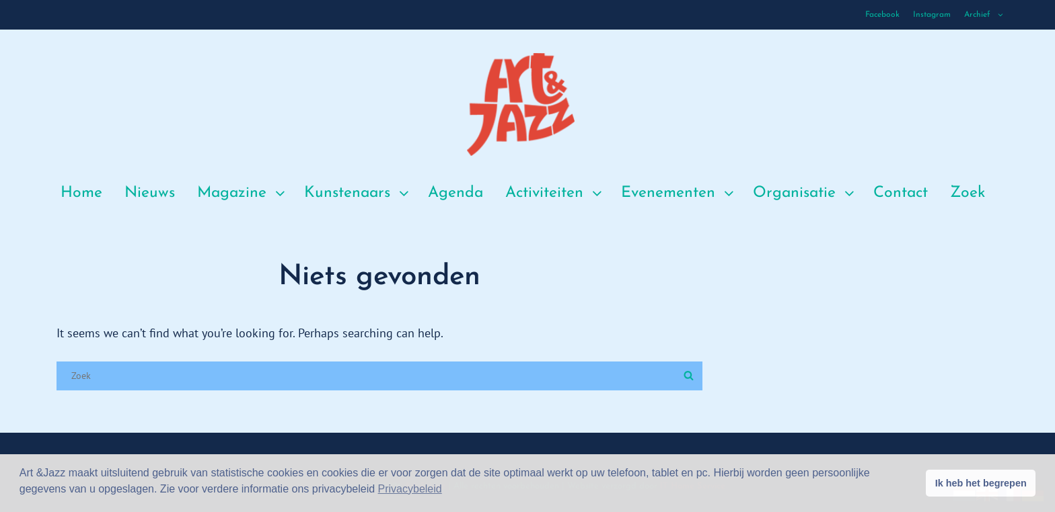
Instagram (932, 15)
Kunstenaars (358, 193)
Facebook (882, 15)
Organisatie (805, 193)
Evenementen (679, 193)
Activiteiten (555, 193)
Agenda (455, 193)
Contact (900, 193)
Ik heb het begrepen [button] (981, 483)
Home (81, 193)
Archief (984, 15)
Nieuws (149, 193)
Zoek (967, 193)
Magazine (242, 193)
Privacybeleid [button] (410, 489)
